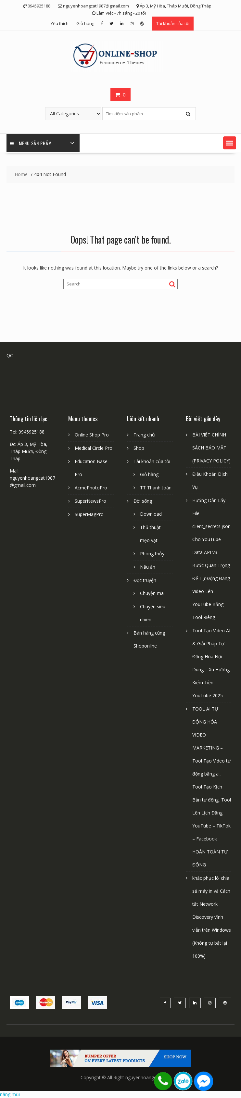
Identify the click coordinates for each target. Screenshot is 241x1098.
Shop (138, 448)
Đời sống (142, 501)
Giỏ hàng (85, 23)
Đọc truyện (144, 580)
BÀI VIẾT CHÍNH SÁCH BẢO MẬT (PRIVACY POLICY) (211, 448)
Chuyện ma (152, 593)
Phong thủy (152, 553)
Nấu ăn (147, 567)
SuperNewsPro (90, 501)
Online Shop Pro (92, 435)
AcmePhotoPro (91, 488)
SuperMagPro (89, 514)
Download (151, 514)
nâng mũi (10, 1094)
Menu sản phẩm (31, 143)
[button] (229, 142)
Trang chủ (144, 435)
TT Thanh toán (155, 488)
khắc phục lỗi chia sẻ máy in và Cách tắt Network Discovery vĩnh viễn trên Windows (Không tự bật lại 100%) (211, 917)
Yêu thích (60, 23)
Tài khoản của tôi (172, 23)
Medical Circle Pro (93, 448)
